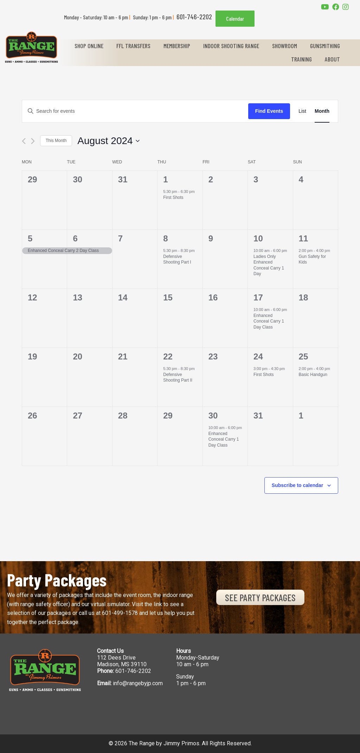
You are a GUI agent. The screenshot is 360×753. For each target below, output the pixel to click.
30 (213, 415)
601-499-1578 (120, 613)
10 (258, 238)
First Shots (173, 197)
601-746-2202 (133, 671)
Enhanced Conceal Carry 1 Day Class (268, 321)
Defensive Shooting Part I (177, 259)
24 (258, 356)
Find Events (269, 111)
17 (258, 297)
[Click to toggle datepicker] (108, 141)
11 (303, 238)
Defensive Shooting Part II (177, 377)
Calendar (235, 18)
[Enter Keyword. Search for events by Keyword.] (135, 111)
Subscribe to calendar (297, 485)
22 (168, 356)
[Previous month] (24, 141)
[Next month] (33, 141)
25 (303, 356)
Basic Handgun (313, 374)
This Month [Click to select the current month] (56, 140)
